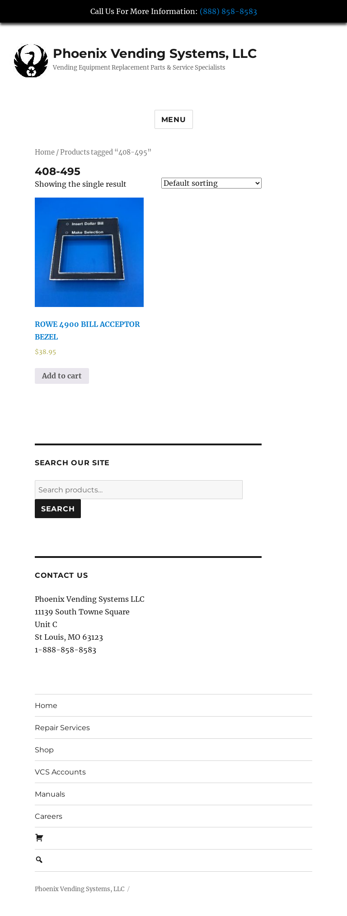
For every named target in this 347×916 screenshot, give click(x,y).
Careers (48, 816)
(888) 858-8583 (228, 11)
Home (45, 152)
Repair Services (62, 727)
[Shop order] (211, 183)
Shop (44, 750)
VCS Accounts (60, 772)
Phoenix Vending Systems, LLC (155, 53)
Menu (173, 119)
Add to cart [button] (62, 375)
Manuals (50, 794)
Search (58, 509)
